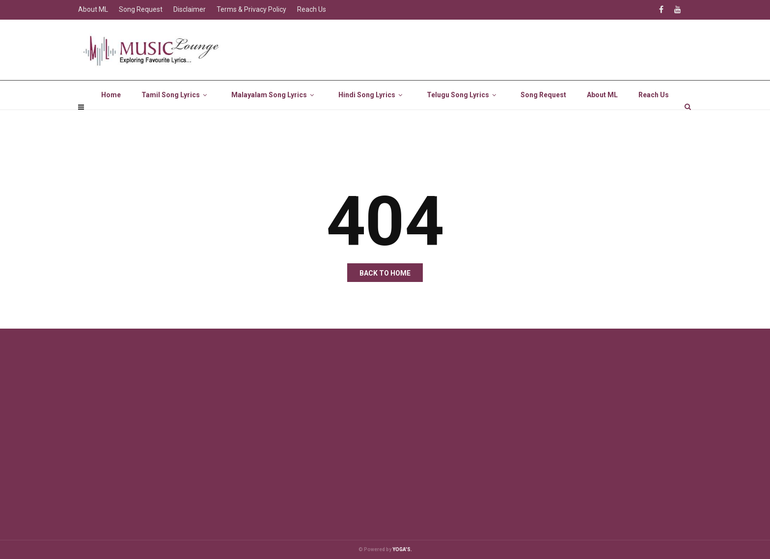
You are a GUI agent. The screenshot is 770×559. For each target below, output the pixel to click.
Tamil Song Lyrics (176, 118)
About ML (602, 118)
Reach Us (653, 118)
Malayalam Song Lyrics (274, 118)
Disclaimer (189, 9)
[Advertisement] (372, 427)
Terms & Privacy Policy (251, 9)
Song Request (543, 118)
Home (111, 118)
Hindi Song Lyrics (372, 118)
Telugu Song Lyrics (463, 118)
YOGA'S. (402, 549)
